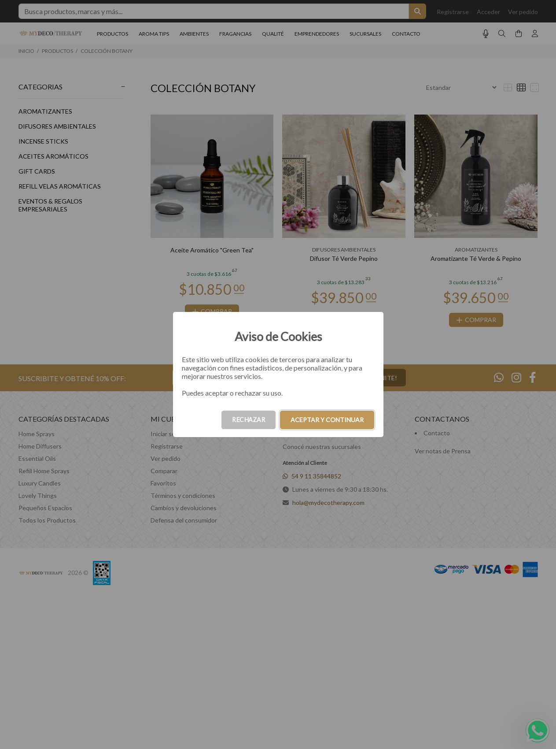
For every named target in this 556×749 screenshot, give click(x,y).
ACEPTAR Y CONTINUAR (327, 419)
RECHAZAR (248, 419)
